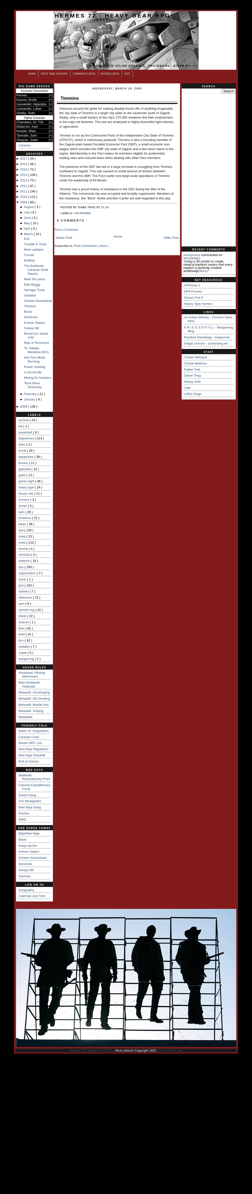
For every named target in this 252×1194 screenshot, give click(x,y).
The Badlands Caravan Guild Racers (36, 269)
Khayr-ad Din (27, 846)
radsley (24, 591)
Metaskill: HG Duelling (34, 698)
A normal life (33, 372)
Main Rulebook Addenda (29, 684)
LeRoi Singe (193, 394)
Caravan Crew (28, 737)
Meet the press (34, 279)
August (29, 207)
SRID (22, 819)
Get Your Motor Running (34, 359)
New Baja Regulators (33, 749)
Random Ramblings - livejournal (206, 337)
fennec (23, 463)
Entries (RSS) (110, 73)
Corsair (29, 255)
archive (24, 420)
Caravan (24, 145)
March (29, 234)
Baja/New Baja (28, 833)
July (27, 212)
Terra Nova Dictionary (33, 385)
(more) (203, 271)
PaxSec (24, 813)
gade (22, 475)
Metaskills (25, 717)
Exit (26, 239)
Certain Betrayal (195, 357)
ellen (22, 444)
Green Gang (27, 795)
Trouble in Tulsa (35, 244)
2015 (24, 169)
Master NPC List (30, 743)
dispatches (26, 438)
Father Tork (192, 369)
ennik (22, 450)
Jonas (23, 506)
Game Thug (192, 375)
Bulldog (29, 260)
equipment (26, 457)
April (27, 228)
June (28, 218)
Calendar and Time (32, 896)
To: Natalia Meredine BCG (36, 350)
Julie (187, 388)
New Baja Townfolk (32, 755)
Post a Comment (66, 229)
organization (27, 573)
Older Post (171, 238)
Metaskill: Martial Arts (33, 705)
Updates (30, 295)
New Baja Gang (29, 807)
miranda (24, 554)
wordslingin (191, 258)
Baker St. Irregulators (33, 731)
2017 (24, 158)
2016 (24, 164)
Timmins (30, 306)
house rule (26, 493)
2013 (24, 180)
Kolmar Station (34, 323)
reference (25, 597)
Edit (127, 73)
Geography (26, 890)
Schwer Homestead (38, 301)
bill (20, 426)
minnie (23, 549)
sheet (22, 616)
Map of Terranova (36, 343)
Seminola (30, 317)
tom (21, 640)
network (24, 561)
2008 (24, 406)
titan (21, 628)
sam (21, 604)
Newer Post (64, 238)
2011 (24, 191)
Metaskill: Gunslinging (33, 692)
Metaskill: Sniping (30, 711)
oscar (22, 579)
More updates (34, 249)
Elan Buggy (32, 284)
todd (22, 634)
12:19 (105, 207)
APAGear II (192, 285)
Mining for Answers (37, 378)
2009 (24, 202)
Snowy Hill (31, 328)
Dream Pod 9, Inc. (170, 1050)
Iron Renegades (29, 801)
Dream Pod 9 (193, 297)
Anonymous (191, 255)
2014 (24, 175)
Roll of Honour (28, 761)
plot (21, 585)
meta (22, 542)
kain (21, 512)
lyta (21, 530)
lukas (22, 524)
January (30, 399)
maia (22, 536)
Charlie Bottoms (195, 363)
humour (24, 500)
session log (26, 610)
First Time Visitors (54, 73)
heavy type (26, 487)
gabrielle (25, 469)
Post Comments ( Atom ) (91, 246)
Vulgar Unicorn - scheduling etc (206, 343)
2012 (24, 186)
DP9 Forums (193, 291)
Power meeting (34, 367)
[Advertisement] (209, 170)
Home (32, 73)
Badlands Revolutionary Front (34, 777)
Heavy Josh (192, 381)
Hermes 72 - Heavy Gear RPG (113, 15)
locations (25, 518)
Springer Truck (34, 290)
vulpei (23, 653)
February (31, 394)
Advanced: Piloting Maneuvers (31, 674)
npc (21, 567)
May (27, 223)
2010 (24, 197)
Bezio (28, 311)
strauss (24, 622)
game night (26, 481)
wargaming (26, 659)
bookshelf (25, 432)
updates (24, 646)
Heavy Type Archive (198, 304)
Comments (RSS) (84, 73)
